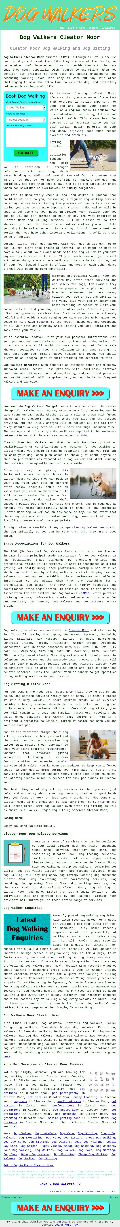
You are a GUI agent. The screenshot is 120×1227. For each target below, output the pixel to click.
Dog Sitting (87, 1133)
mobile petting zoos (64, 1118)
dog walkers (49, 243)
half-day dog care (89, 850)
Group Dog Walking (35, 1154)
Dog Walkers (61, 1141)
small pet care (69, 1101)
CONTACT (93, 28)
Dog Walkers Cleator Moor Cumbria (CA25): (37, 57)
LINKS (71, 28)
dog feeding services (97, 854)
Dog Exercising (30, 1137)
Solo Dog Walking (89, 1141)
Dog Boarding (64, 1154)
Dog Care (67, 1133)
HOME (61, 28)
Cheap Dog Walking (100, 1137)
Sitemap (6, 1197)
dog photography (66, 1109)
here (7, 1056)
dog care (20, 1101)
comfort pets (63, 1105)
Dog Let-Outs (45, 1133)
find (16, 1023)
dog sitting (100, 887)
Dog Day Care (14, 1141)
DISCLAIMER (108, 28)
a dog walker (38, 1084)
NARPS (85, 593)
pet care (35, 1097)
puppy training (85, 1097)
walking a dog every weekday (68, 999)
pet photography (65, 1093)
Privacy (114, 1197)
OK (76, 1224)
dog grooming (66, 1114)
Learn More (63, 1224)
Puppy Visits (51, 1146)
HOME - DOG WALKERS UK (60, 1184)
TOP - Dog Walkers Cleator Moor (29, 1165)
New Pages (18, 1197)
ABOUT (82, 28)
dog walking (93, 199)
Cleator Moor (79, 630)
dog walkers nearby (39, 990)
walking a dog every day (24, 995)
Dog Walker (23, 1133)
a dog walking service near (32, 986)
